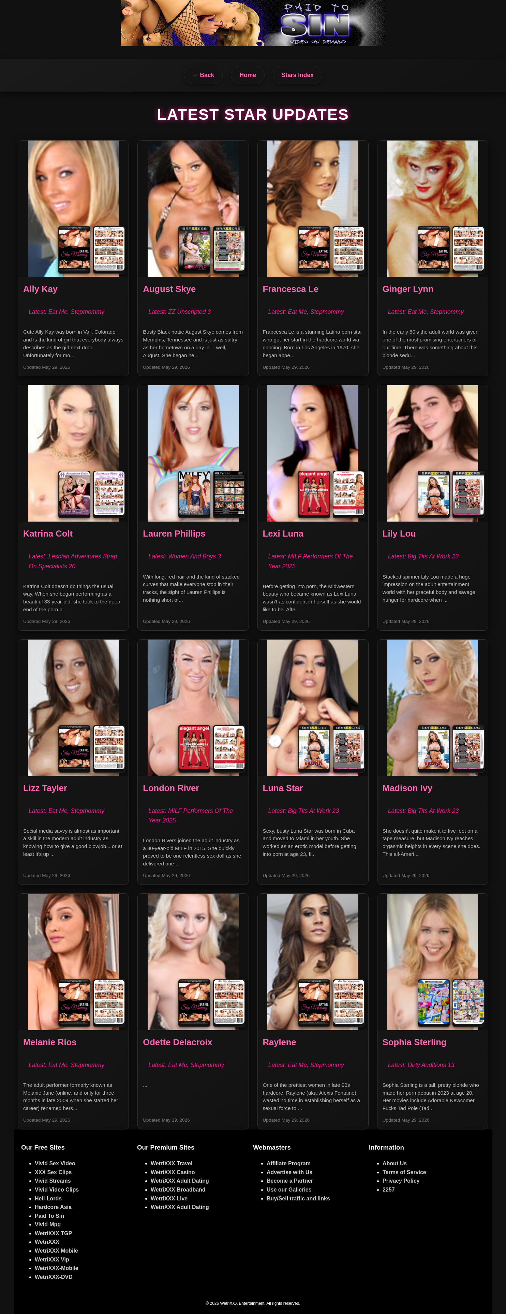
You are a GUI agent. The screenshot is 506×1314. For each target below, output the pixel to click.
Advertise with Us (289, 1172)
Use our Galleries (289, 1190)
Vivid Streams (53, 1181)
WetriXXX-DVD (54, 1277)
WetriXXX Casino (173, 1172)
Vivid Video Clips (57, 1190)
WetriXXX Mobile (56, 1251)
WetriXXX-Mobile (56, 1268)
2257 (389, 1190)
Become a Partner (290, 1181)
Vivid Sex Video (55, 1163)
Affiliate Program (289, 1163)
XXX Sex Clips (53, 1172)
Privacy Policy (401, 1181)
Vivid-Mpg (48, 1224)
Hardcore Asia (53, 1207)
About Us (395, 1163)
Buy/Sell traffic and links (298, 1198)
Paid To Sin (49, 1216)
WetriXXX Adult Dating (180, 1181)
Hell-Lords (48, 1198)
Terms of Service (404, 1172)
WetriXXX (47, 1242)
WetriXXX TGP (53, 1233)
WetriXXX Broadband (178, 1190)
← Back (203, 75)
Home (247, 75)
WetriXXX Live (169, 1198)
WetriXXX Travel (171, 1163)
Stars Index (297, 75)
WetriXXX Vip (52, 1259)
